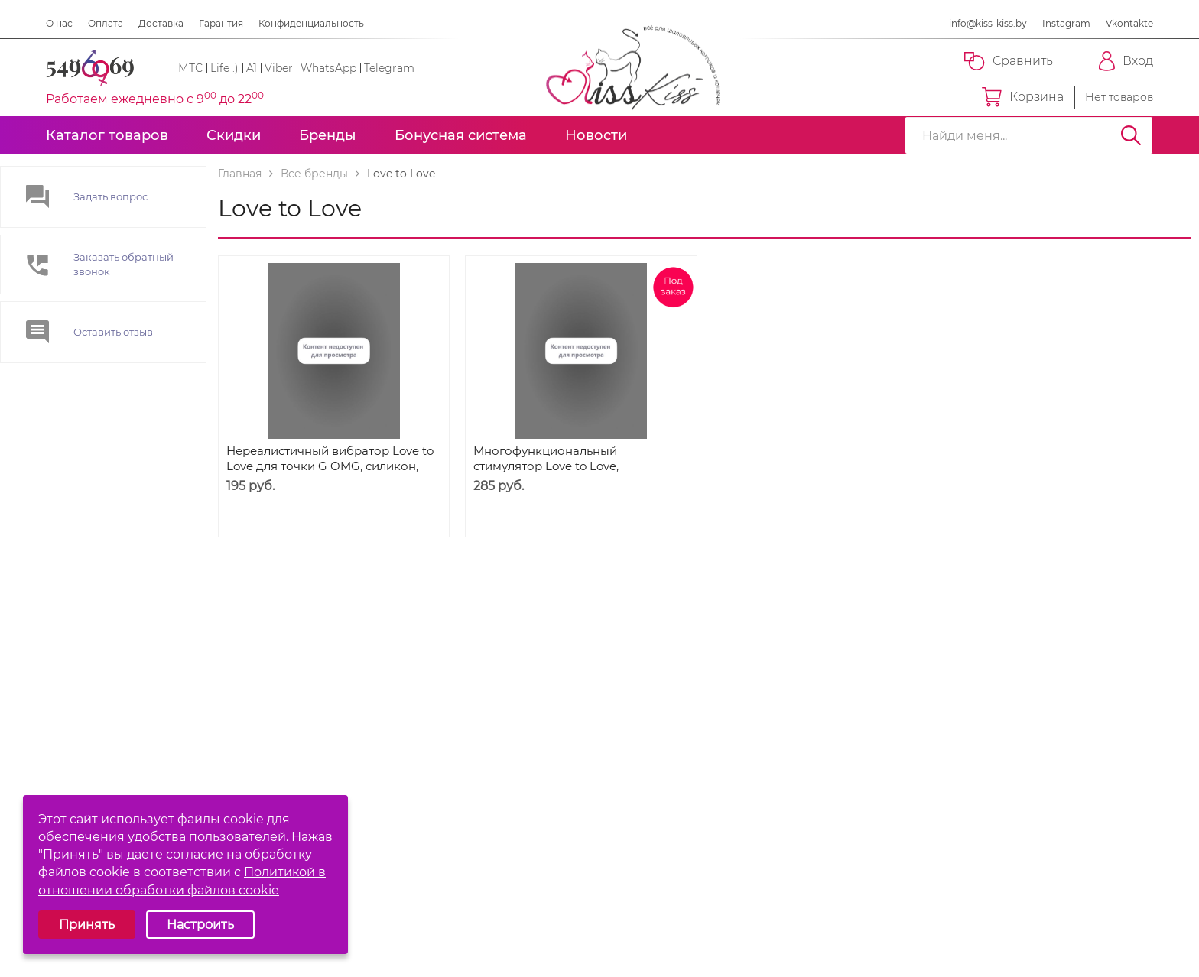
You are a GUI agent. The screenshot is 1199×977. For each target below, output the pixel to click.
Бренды (327, 135)
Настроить (200, 924)
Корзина (1023, 97)
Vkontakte (1129, 23)
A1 (251, 68)
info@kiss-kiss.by (988, 23)
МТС (190, 68)
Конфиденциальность (311, 23)
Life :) (224, 68)
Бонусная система (461, 135)
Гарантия (221, 23)
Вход (1126, 61)
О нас (59, 23)
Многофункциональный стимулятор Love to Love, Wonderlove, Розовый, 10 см (554, 465)
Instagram (1066, 23)
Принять (87, 924)
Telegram (389, 68)
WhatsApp (328, 68)
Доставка (161, 23)
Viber (279, 68)
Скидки (233, 135)
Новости (596, 135)
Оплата (105, 23)
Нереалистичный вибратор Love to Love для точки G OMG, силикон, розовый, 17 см (330, 465)
